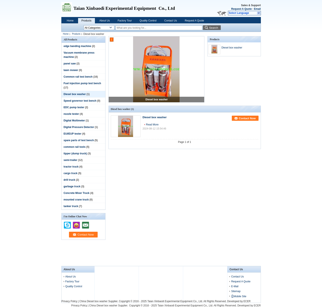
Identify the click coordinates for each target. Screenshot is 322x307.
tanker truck (71, 206)
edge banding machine (77, 46)
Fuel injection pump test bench (82, 83)
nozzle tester (71, 113)
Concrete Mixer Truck (77, 193)
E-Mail (234, 286)
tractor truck (71, 166)
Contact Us (170, 20)
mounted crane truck (76, 199)
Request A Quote (241, 8)
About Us (104, 20)
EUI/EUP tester (73, 133)
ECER (246, 301)
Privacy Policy (69, 301)
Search (213, 27)
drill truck (69, 179)
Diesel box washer (75, 94)
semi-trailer (70, 160)
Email (257, 8)
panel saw (70, 63)
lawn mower (71, 70)
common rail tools (75, 146)
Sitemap (235, 291)
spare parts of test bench (79, 140)
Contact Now (247, 118)
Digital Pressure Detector (79, 127)
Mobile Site (238, 296)
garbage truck (72, 186)
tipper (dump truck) (75, 153)
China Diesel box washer (93, 301)
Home (70, 20)
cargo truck (70, 173)
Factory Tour (125, 20)
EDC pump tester (74, 107)
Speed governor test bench (80, 100)
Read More (152, 124)
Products (86, 20)
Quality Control (148, 20)
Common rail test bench (78, 76)
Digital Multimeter (74, 120)
